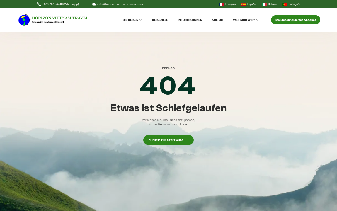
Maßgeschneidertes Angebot (295, 19)
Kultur (217, 19)
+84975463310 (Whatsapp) (58, 4)
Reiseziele (160, 19)
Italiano (269, 4)
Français (227, 4)
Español (248, 4)
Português (291, 4)
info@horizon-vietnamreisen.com (117, 4)
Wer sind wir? (246, 20)
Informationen (190, 19)
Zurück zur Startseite (168, 140)
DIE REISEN (132, 20)
